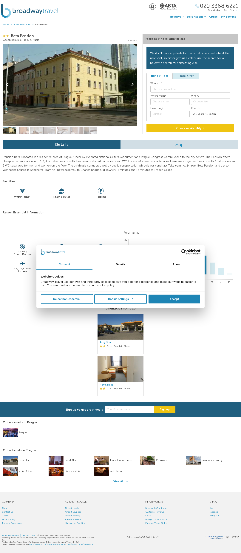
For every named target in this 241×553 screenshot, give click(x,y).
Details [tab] (120, 264)
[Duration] (170, 114)
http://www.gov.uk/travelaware (80, 544)
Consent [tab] (64, 264)
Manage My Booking (75, 523)
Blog (211, 508)
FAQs (148, 515)
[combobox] (190, 89)
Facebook (214, 512)
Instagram (214, 515)
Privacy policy (29, 535)
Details (61, 144)
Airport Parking (72, 515)
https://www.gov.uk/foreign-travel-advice (47, 544)
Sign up (165, 409)
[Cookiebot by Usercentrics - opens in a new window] (184, 252)
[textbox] (192, 89)
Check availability (190, 128)
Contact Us (7, 512)
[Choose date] (210, 101)
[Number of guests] (210, 114)
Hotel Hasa (106, 384)
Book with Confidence (156, 508)
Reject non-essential (67, 299)
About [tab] (176, 264)
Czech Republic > (24, 24)
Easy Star (105, 342)
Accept (174, 299)
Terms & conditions (10, 535)
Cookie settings (120, 299)
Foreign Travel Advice (156, 519)
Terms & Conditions (12, 523)
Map (179, 144)
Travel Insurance (73, 519)
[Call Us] (216, 6)
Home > (8, 24)
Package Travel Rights (156, 523)
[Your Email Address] (129, 409)
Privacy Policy (9, 519)
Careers (5, 515)
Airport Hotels (72, 508)
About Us (6, 508)
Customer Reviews (154, 512)
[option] (120, 355)
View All (118, 481)
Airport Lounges (73, 512)
